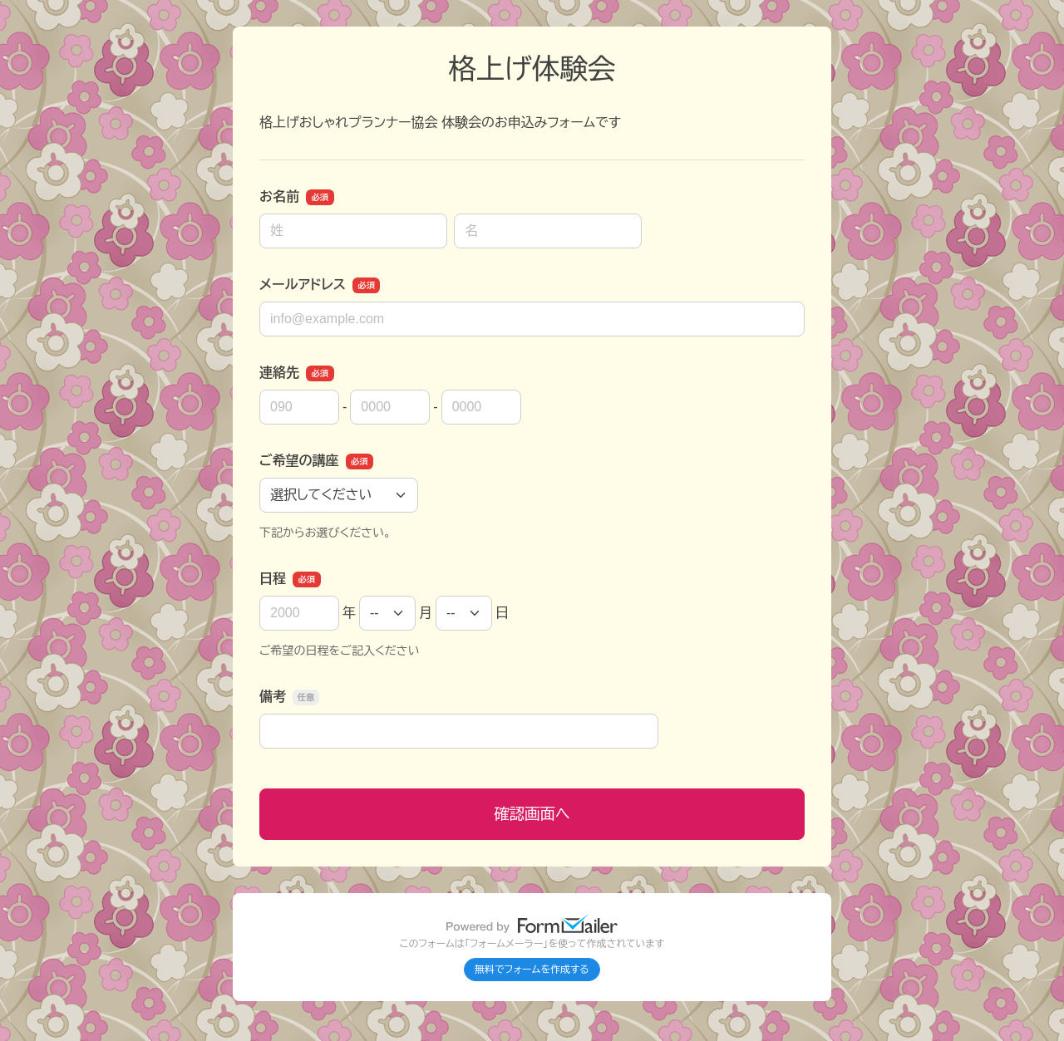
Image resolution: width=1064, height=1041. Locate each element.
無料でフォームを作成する (532, 969)
